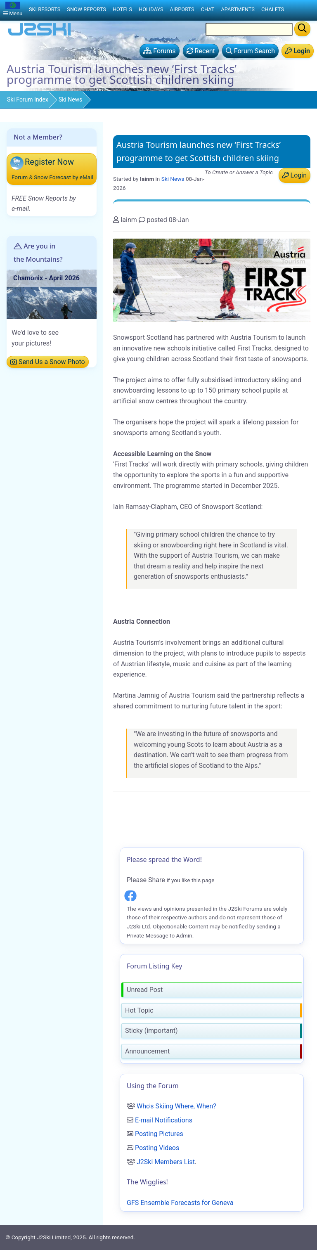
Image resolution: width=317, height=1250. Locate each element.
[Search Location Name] (249, 29)
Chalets (272, 9)
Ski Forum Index (27, 99)
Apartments (237, 9)
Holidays (151, 9)
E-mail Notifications (163, 1120)
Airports (182, 9)
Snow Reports (86, 9)
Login (294, 175)
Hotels (122, 9)
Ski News (70, 99)
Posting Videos (157, 1148)
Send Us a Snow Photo (47, 362)
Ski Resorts (44, 9)
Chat (208, 9)
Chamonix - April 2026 (46, 278)
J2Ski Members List (166, 1162)
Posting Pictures (159, 1134)
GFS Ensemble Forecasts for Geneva (180, 1203)
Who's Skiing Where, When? (176, 1106)
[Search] (302, 28)
